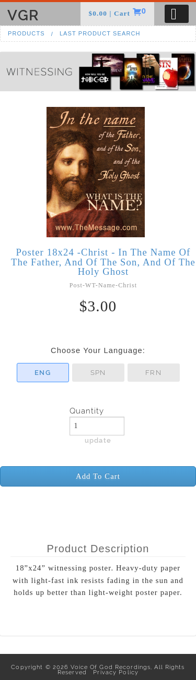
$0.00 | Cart (110, 13)
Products (26, 33)
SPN (98, 372)
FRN (153, 372)
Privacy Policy (114, 672)
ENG (42, 372)
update (98, 440)
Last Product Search (100, 33)
